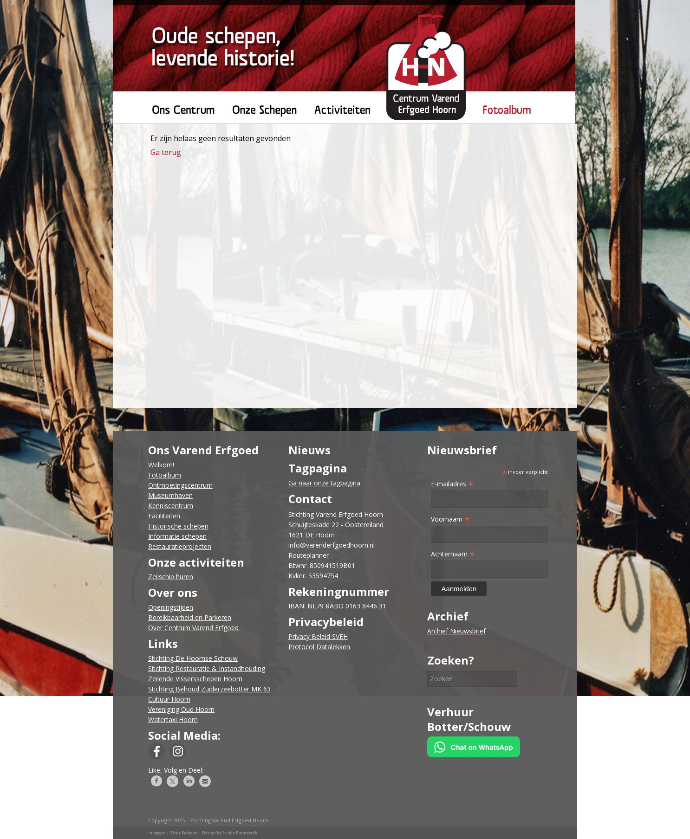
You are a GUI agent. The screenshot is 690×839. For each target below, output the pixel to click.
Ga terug (165, 152)
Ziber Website (184, 833)
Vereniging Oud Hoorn (181, 709)
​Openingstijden (170, 607)
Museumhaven (170, 495)
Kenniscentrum (170, 505)
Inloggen (157, 833)
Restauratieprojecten (179, 546)
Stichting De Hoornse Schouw (193, 658)
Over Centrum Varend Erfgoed (193, 627)
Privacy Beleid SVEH (318, 636)
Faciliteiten (164, 515)
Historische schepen (178, 526)
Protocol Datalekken (319, 646)
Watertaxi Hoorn (173, 719)
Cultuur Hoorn (169, 699)
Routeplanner (308, 555)
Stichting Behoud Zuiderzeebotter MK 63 (209, 688)
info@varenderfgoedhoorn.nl (331, 545)
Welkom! (161, 464)
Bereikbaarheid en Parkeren (189, 617)
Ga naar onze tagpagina (324, 482)
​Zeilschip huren (170, 576)
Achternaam (453, 554)
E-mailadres (452, 483)
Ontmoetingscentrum (180, 485)
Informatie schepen (177, 536)
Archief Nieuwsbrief (456, 630)
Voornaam (450, 519)
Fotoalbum (164, 475)
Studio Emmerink (239, 833)
